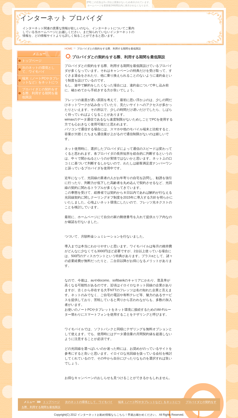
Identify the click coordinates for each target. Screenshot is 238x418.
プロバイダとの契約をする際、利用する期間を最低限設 (40, 93)
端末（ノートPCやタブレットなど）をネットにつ (40, 80)
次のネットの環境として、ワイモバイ (38, 69)
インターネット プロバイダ (61, 18)
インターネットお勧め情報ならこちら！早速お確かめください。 (117, 414)
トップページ (32, 60)
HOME (69, 48)
